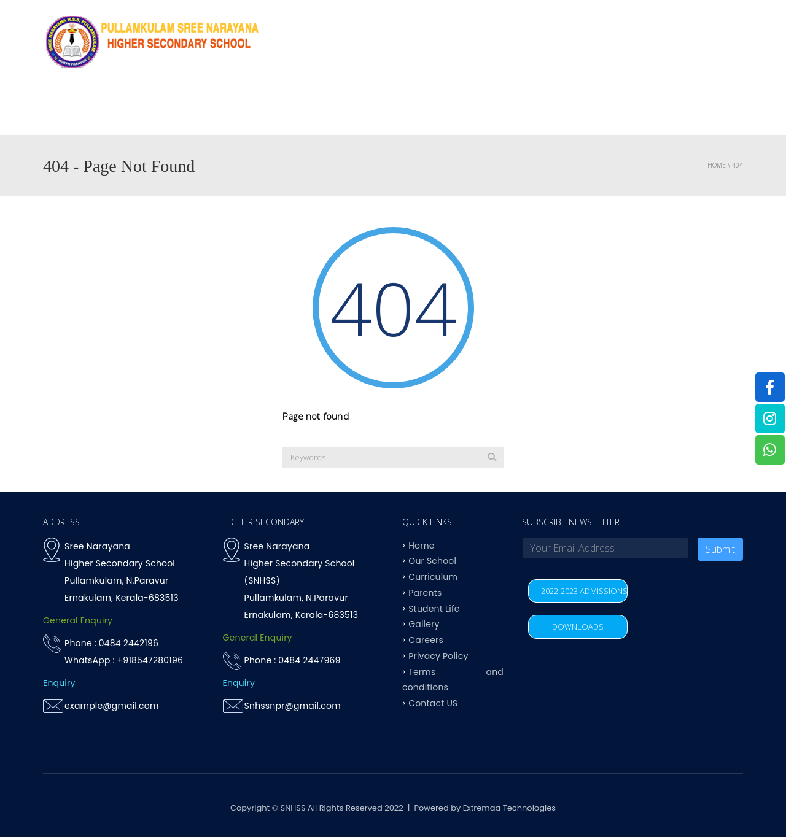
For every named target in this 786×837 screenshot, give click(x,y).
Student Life (433, 608)
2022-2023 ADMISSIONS (584, 590)
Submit (720, 549)
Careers (425, 640)
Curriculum (413, 110)
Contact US (708, 110)
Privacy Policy (438, 655)
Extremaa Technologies (509, 808)
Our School (432, 561)
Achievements (494, 110)
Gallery (423, 624)
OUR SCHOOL (336, 110)
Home (205, 110)
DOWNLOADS (578, 626)
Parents (641, 110)
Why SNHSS (262, 110)
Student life (575, 110)
